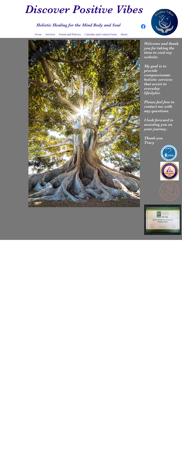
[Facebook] (143, 26)
